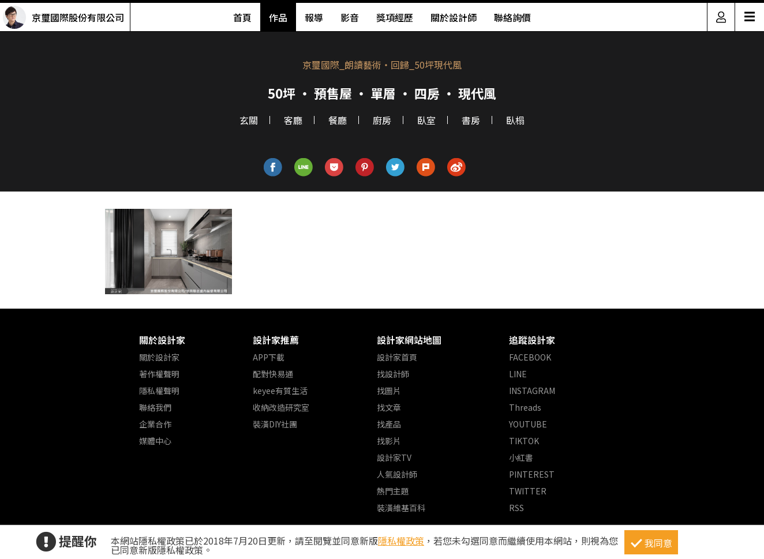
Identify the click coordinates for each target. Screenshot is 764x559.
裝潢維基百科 (401, 507)
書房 (471, 120)
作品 (278, 17)
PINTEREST (532, 474)
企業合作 (155, 424)
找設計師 (393, 374)
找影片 (389, 441)
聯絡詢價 (512, 17)
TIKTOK (524, 441)
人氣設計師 (397, 474)
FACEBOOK (530, 357)
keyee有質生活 (280, 390)
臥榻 (515, 120)
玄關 (248, 120)
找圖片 (389, 390)
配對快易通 (273, 374)
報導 (314, 17)
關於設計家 (162, 340)
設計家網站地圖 (409, 340)
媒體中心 (155, 441)
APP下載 (268, 357)
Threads (525, 407)
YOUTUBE (528, 424)
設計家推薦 (276, 340)
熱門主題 (393, 491)
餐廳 (337, 120)
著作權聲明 (159, 374)
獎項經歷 (394, 17)
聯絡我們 (155, 407)
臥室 (426, 120)
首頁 (242, 17)
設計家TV (394, 457)
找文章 (389, 407)
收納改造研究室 (281, 407)
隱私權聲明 (159, 390)
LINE (518, 374)
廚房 (382, 120)
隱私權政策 (401, 540)
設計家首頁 (397, 357)
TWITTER (527, 491)
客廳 (293, 120)
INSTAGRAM (532, 390)
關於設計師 (453, 17)
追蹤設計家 (532, 340)
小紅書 (521, 457)
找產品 (389, 424)
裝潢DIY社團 (275, 424)
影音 (349, 17)
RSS (516, 507)
